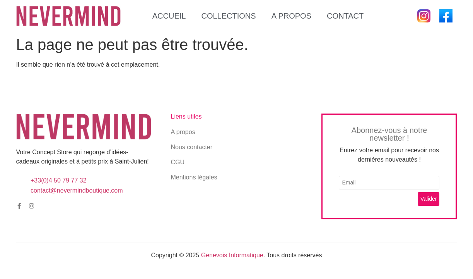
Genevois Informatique (232, 255)
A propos (291, 16)
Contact (345, 16)
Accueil (169, 16)
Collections (228, 16)
